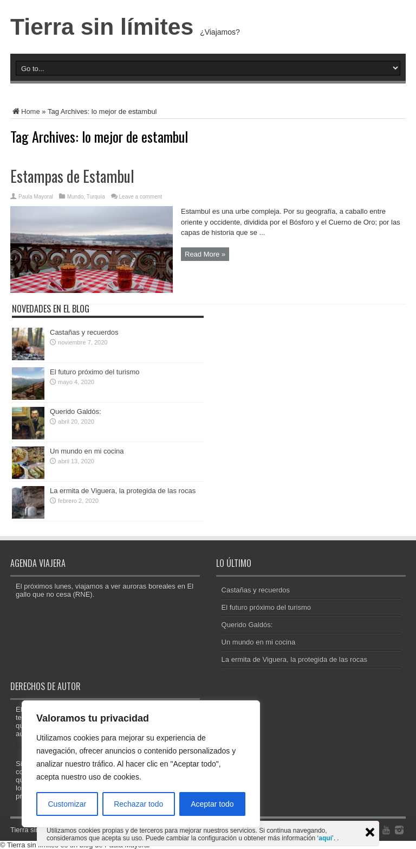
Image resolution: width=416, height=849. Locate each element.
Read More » (205, 254)
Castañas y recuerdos (84, 332)
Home (25, 111)
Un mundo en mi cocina (87, 451)
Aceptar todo (212, 804)
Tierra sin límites (101, 27)
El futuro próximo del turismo (94, 372)
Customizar (67, 804)
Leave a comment (140, 197)
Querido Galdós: (75, 411)
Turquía (96, 197)
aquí (325, 838)
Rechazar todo (138, 804)
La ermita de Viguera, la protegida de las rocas (123, 491)
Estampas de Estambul (72, 176)
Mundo (75, 197)
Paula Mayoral (35, 197)
